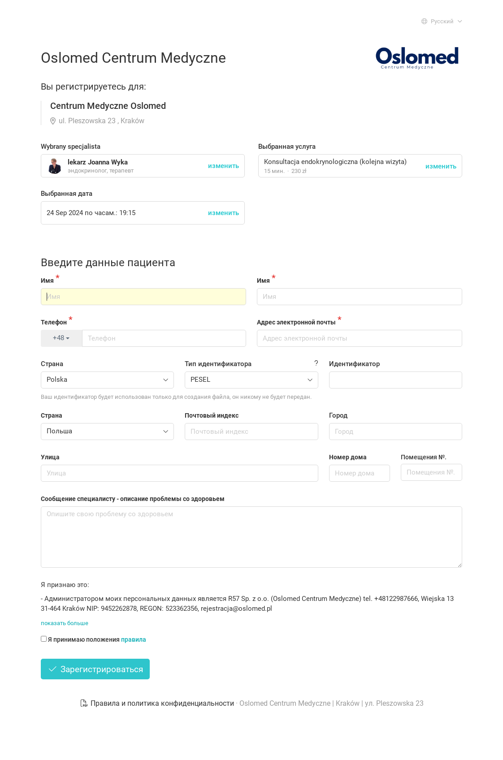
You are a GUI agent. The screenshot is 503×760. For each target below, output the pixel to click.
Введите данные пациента (108, 262)
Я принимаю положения (93, 639)
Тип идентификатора (218, 364)
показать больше (64, 623)
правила (133, 639)
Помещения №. (424, 457)
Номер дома (348, 457)
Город (338, 415)
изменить (440, 166)
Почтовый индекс (211, 415)
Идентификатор (354, 364)
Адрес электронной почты (296, 322)
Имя (47, 280)
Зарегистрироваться (95, 669)
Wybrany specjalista (70, 146)
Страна (52, 364)
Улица (50, 457)
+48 (61, 338)
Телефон (54, 322)
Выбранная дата (66, 194)
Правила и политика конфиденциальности (158, 703)
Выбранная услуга (287, 146)
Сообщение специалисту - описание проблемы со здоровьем (133, 498)
